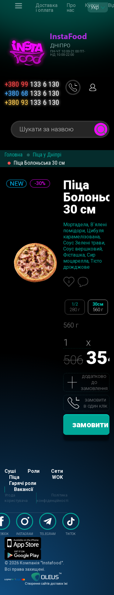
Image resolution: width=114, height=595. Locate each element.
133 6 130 (32, 84)
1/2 (75, 307)
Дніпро (60, 45)
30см (98, 307)
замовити (90, 424)
